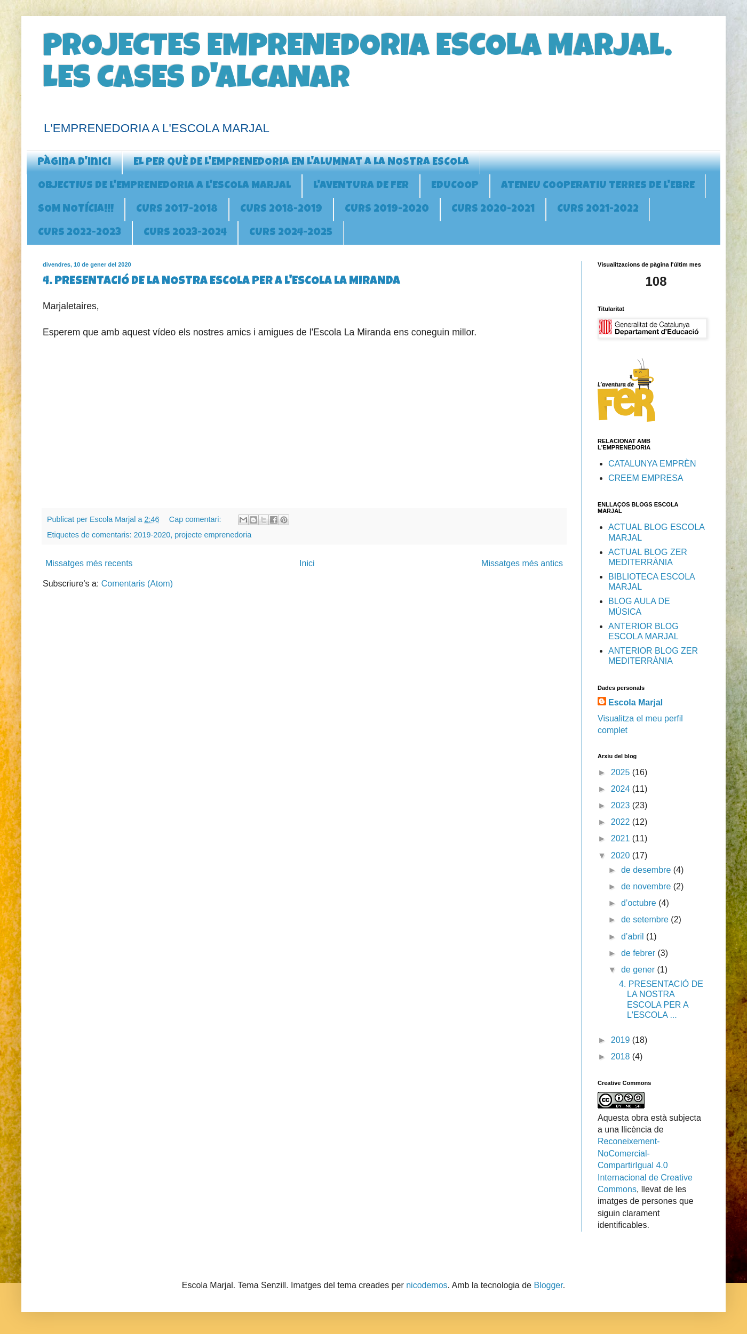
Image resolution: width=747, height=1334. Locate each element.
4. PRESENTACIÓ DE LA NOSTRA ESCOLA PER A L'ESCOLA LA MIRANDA (221, 282)
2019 (621, 1039)
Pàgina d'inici (74, 162)
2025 (621, 772)
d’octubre (639, 902)
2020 (621, 855)
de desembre (647, 869)
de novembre (647, 886)
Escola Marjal (635, 702)
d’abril (633, 936)
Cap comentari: (196, 519)
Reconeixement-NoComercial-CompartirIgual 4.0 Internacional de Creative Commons (645, 1165)
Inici (306, 563)
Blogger (548, 1285)
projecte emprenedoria (212, 535)
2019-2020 (151, 535)
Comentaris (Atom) (137, 583)
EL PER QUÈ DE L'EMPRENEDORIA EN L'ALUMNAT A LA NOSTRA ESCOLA (301, 162)
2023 (621, 805)
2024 (621, 788)
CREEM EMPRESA (645, 478)
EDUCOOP (455, 186)
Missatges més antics (522, 563)
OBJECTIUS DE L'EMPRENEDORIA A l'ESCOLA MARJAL (164, 186)
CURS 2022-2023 (79, 233)
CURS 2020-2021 (493, 209)
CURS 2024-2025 (290, 233)
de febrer (639, 953)
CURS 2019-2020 (387, 209)
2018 (621, 1056)
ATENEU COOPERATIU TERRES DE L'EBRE (598, 186)
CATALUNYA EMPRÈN (652, 463)
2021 (621, 838)
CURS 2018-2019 (281, 209)
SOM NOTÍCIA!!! (76, 209)
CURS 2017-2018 (177, 209)
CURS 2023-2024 (185, 233)
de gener (639, 969)
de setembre (646, 919)
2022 (621, 821)
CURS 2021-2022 (598, 209)
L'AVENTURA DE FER (361, 186)
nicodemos (426, 1285)
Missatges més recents (89, 563)
